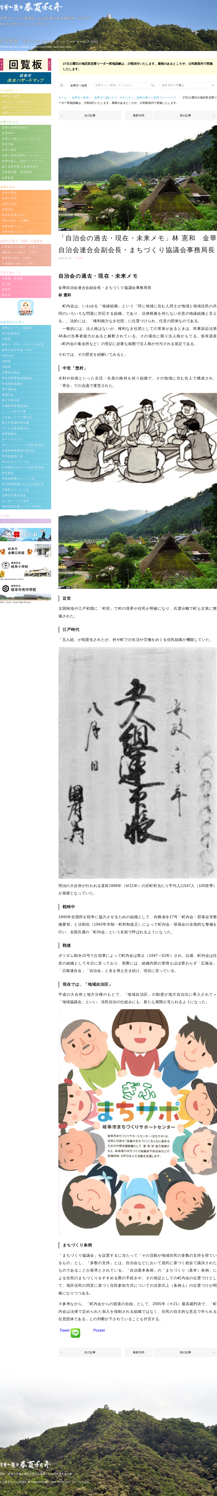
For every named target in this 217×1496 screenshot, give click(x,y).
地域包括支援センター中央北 (21, 506)
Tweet (65, 1330)
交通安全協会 (11, 372)
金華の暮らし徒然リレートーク (156, 97)
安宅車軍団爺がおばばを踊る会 (23, 484)
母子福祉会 (9, 389)
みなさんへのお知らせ (17, 101)
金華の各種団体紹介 (15, 127)
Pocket (99, 1330)
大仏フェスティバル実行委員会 (23, 445)
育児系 (6, 284)
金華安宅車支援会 (14, 495)
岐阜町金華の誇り (14, 215)
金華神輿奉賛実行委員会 (18, 450)
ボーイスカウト (12, 439)
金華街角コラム (12, 226)
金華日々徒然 (78, 85)
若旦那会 (8, 473)
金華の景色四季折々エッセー (21, 155)
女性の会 (8, 355)
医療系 (6, 289)
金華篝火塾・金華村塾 (17, 172)
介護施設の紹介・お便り (18, 263)
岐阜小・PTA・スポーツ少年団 (23, 344)
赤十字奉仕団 (11, 400)
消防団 (6, 367)
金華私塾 (8, 177)
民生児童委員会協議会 (17, 378)
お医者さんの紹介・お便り (20, 246)
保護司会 (8, 394)
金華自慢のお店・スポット (20, 232)
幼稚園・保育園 (12, 278)
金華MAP (8, 133)
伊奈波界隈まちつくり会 (18, 478)
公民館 (6, 339)
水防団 (6, 361)
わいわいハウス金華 (15, 501)
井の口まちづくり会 (15, 462)
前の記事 (185, 115)
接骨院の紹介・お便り (17, 258)
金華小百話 (9, 204)
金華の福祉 (9, 150)
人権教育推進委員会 (15, 406)
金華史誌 (8, 209)
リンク (6, 521)
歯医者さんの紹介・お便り (20, 252)
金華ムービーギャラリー (18, 113)
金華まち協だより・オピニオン (114, 97)
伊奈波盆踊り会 (12, 456)
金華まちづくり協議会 (17, 327)
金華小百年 (9, 198)
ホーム (62, 97)
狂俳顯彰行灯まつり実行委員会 (23, 467)
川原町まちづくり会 (15, 489)
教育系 (6, 295)
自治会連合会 (11, 333)
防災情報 (8, 144)
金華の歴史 (9, 192)
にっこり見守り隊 (14, 411)
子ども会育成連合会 (15, 428)
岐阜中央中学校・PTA (17, 350)
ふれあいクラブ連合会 (17, 417)
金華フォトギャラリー (17, 107)
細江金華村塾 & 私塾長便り (20, 166)
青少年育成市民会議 (15, 422)
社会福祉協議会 (12, 383)
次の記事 (90, 115)
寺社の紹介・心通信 (15, 220)
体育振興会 (9, 434)
